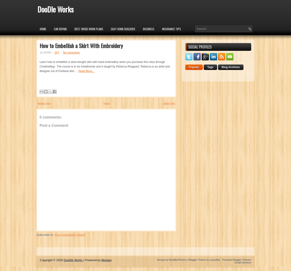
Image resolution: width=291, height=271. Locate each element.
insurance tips (171, 29)
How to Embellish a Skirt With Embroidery (81, 45)
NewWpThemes (177, 259)
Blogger (106, 260)
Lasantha (215, 259)
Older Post (169, 103)
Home (43, 29)
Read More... (86, 71)
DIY (57, 52)
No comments (71, 52)
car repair (60, 29)
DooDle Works (56, 9)
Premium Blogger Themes (236, 259)
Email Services (243, 262)
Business (148, 29)
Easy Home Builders (123, 29)
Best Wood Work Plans (89, 29)
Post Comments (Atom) (70, 235)
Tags (210, 67)
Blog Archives (231, 67)
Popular (194, 67)
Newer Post (44, 103)
